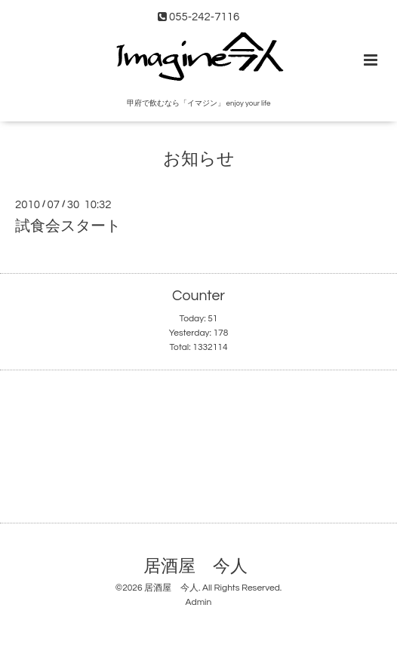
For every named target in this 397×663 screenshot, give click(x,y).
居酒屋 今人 (195, 567)
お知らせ (199, 159)
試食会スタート (68, 226)
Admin (199, 602)
